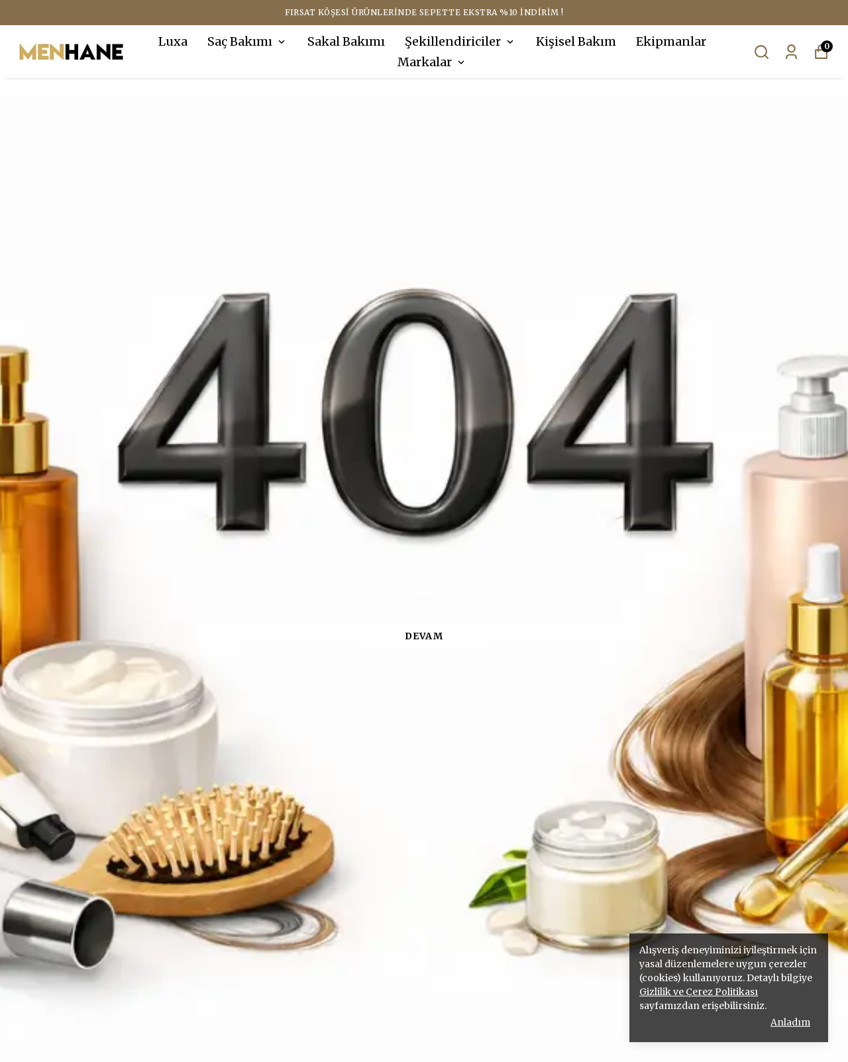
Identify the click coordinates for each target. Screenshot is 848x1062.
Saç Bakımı (247, 41)
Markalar (432, 62)
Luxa (172, 41)
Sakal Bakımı (346, 41)
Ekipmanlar (671, 41)
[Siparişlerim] (791, 52)
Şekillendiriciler (460, 41)
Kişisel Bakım (576, 41)
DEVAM (424, 636)
